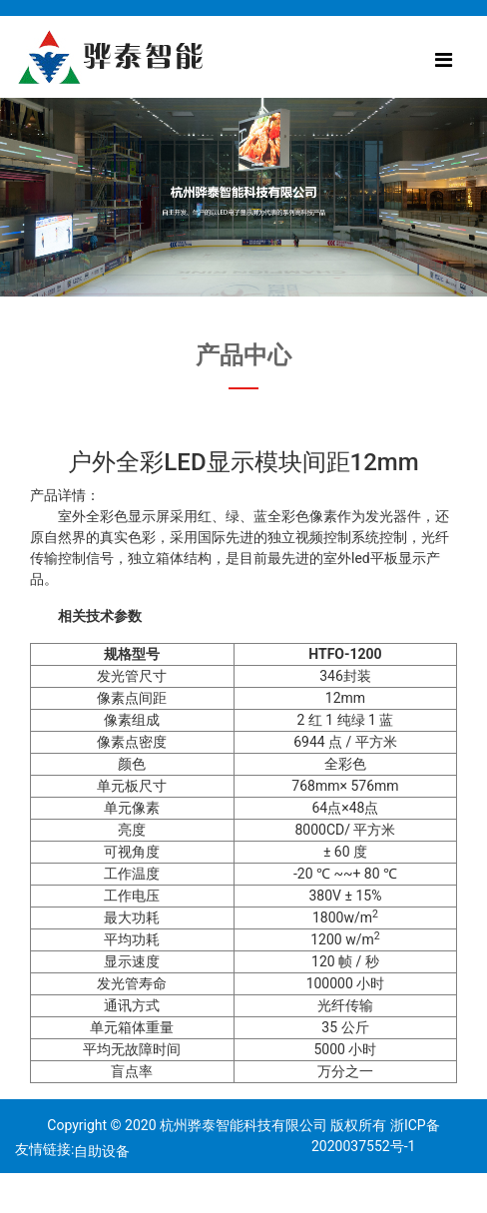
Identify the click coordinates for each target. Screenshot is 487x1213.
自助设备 (102, 1151)
